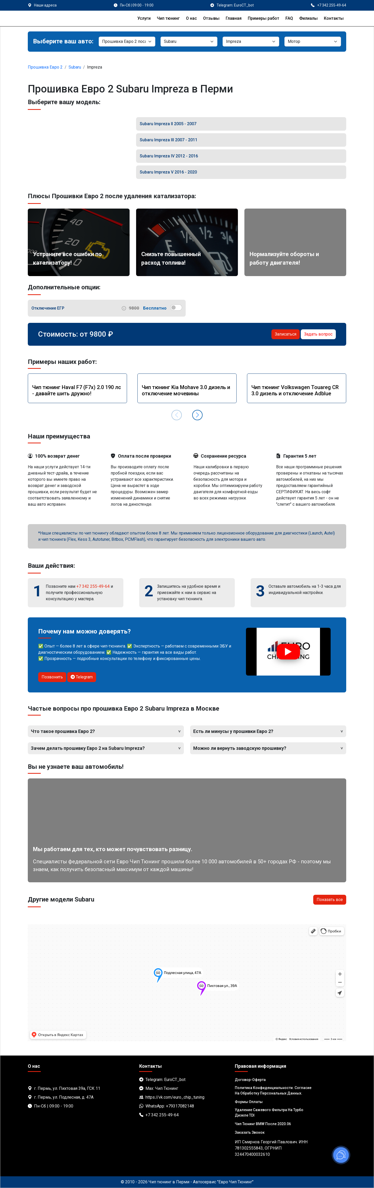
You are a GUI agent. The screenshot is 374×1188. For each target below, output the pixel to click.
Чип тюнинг (168, 18)
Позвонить (52, 677)
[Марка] (189, 41)
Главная (234, 18)
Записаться (285, 334)
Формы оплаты (249, 1102)
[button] (197, 415)
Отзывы (211, 18)
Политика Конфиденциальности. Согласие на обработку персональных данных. (273, 1090)
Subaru (75, 67)
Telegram (82, 677)
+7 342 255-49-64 (93, 586)
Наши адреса (45, 5)
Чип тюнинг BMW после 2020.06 (263, 1124)
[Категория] (127, 41)
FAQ (289, 18)
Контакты (334, 18)
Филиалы (308, 18)
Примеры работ (263, 18)
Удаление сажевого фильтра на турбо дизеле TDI (269, 1112)
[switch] (176, 307)
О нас (191, 18)
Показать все (330, 899)
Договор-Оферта (250, 1080)
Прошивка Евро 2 (45, 67)
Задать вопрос (318, 334)
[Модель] (251, 41)
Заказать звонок (250, 1132)
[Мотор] (312, 41)
